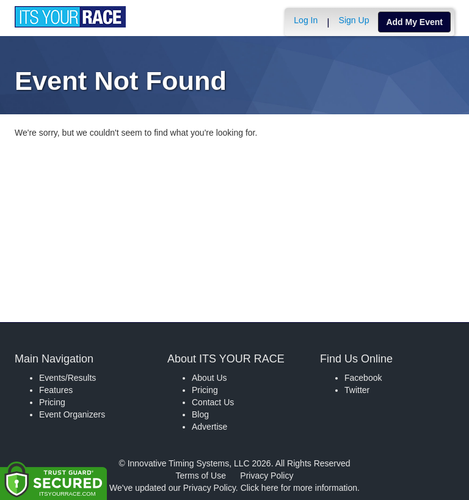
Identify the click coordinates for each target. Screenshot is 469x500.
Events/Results (67, 378)
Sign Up (354, 20)
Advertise (209, 427)
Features (56, 390)
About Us (209, 378)
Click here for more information (299, 488)
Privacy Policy (266, 475)
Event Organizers (72, 414)
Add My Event (414, 22)
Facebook (363, 378)
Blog (200, 414)
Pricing (52, 402)
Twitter (356, 390)
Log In (306, 20)
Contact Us (213, 402)
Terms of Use (201, 475)
